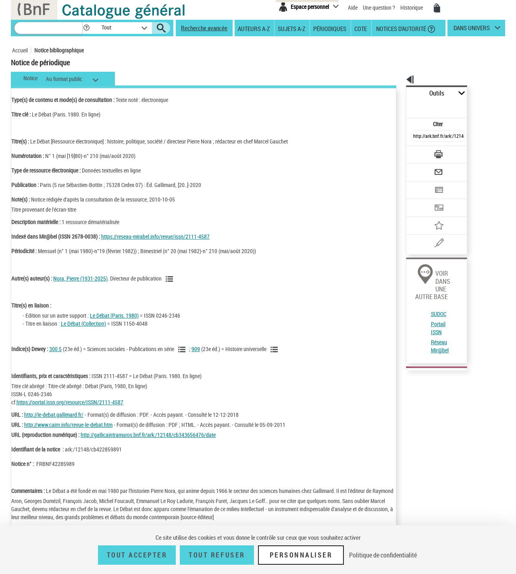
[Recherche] (48, 28)
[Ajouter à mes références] (420, 199)
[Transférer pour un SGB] (419, 184)
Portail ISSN (416, 276)
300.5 (55, 349)
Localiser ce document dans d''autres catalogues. (437, 386)
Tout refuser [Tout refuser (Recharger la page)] (217, 555)
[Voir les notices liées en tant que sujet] (183, 349)
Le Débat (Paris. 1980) (114, 315)
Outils (397, 93)
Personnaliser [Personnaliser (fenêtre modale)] (301, 555)
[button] (86, 28)
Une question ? (379, 7)
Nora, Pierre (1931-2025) (80, 278)
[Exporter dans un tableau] (421, 168)
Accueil (20, 50)
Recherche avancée (204, 28)
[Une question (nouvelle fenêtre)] (431, 215)
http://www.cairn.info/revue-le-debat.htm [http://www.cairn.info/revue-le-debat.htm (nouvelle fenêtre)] (68, 424)
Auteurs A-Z (254, 28)
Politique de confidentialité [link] (383, 555)
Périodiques (329, 28)
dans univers (472, 30)
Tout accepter (137, 555)
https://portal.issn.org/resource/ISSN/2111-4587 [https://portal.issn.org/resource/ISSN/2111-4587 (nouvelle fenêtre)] (70, 402)
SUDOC (410, 266)
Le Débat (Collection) (83, 323)
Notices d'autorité (400, 28)
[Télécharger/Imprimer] (417, 136)
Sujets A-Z (291, 28)
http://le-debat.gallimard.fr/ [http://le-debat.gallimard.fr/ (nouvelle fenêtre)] (53, 414)
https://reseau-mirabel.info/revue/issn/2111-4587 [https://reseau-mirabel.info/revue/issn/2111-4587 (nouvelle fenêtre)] (155, 236)
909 (195, 349)
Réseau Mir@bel (420, 286)
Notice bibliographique (59, 50)
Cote (360, 28)
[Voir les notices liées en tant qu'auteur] (170, 279)
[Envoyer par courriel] (415, 152)
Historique (412, 7)
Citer (403, 106)
